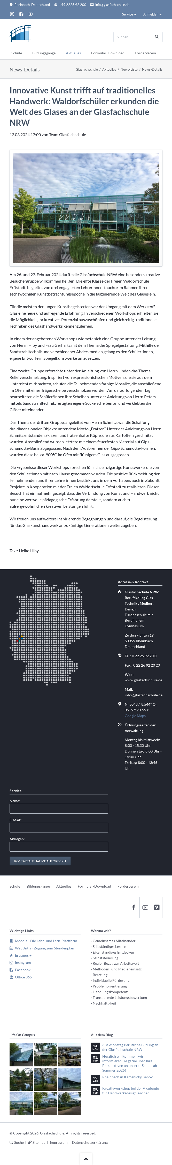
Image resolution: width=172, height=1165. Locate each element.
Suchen (156, 37)
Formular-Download (94, 886)
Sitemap (39, 1142)
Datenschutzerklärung (90, 1142)
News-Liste (129, 69)
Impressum (59, 1142)
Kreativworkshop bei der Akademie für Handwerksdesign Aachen (130, 1090)
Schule (15, 886)
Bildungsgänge (38, 886)
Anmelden (150, 14)
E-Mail (18, 819)
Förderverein (128, 886)
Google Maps (135, 715)
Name (18, 800)
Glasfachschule (87, 69)
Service (127, 14)
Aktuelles (109, 69)
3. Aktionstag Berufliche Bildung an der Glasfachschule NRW (130, 1047)
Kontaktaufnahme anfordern (40, 861)
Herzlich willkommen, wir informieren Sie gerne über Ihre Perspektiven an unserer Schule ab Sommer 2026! (129, 1063)
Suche (19, 1142)
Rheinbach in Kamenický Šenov (127, 1077)
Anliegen (18, 838)
